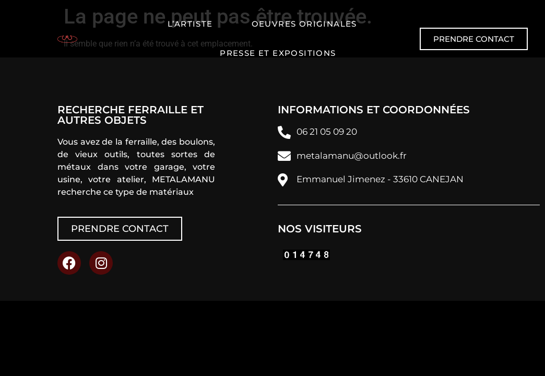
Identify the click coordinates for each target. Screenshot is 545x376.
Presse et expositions (278, 53)
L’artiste (190, 24)
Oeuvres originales (304, 24)
